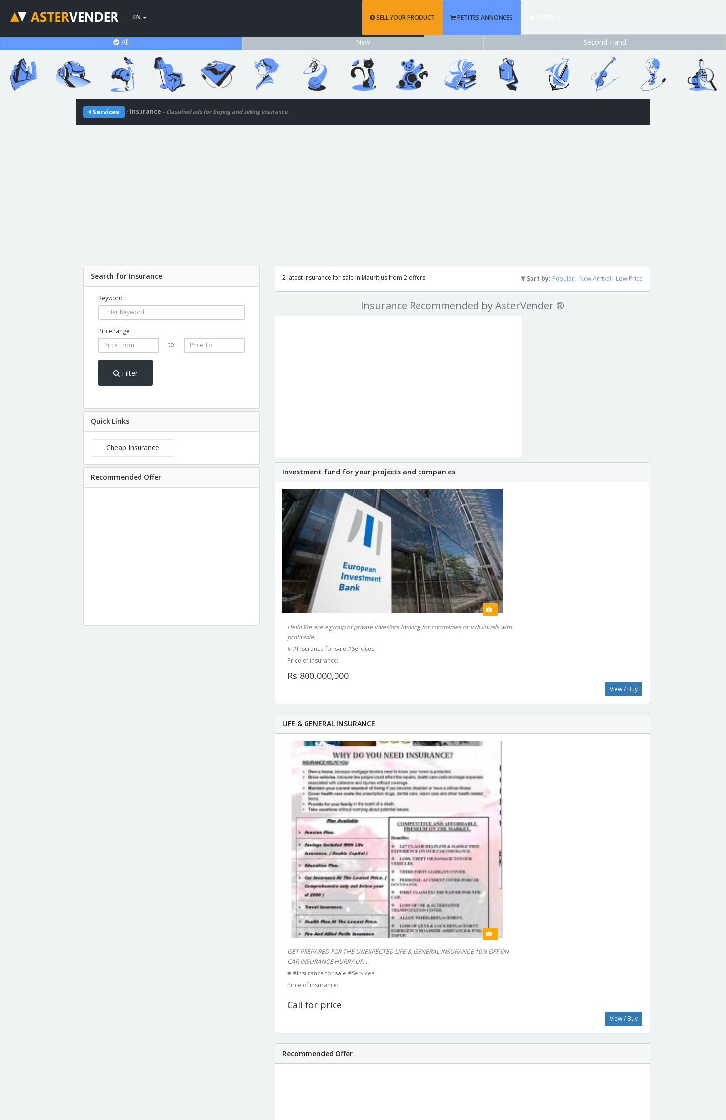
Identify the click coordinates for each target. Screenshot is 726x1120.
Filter (125, 373)
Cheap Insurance (132, 447)
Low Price (629, 278)
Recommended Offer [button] (126, 477)
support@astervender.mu (363, 1042)
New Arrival (595, 278)
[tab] (171, 276)
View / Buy (624, 570)
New (363, 42)
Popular (563, 278)
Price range (114, 331)
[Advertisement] (363, 194)
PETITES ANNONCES (557, 17)
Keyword (110, 298)
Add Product (576, 972)
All (121, 42)
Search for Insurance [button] (126, 276)
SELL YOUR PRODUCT (478, 17)
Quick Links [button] (110, 421)
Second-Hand (605, 42)
